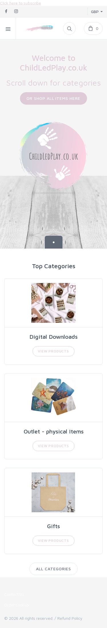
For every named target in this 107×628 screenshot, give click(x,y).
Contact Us (14, 594)
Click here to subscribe (20, 3)
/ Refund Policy (68, 618)
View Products (53, 351)
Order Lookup (16, 604)
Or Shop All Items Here (54, 98)
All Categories (53, 568)
